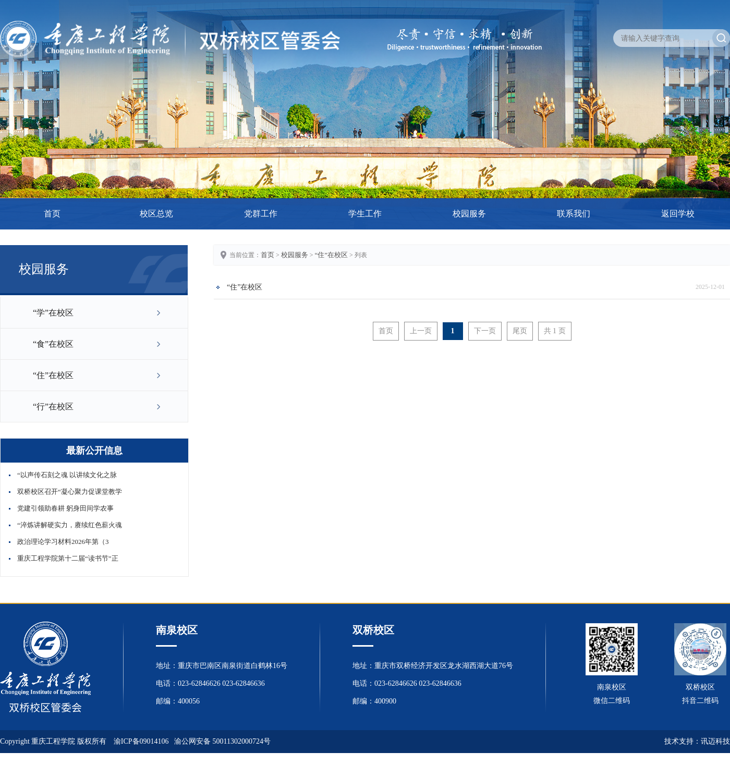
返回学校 (678, 213)
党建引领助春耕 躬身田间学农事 (65, 508)
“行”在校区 (53, 406)
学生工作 (365, 213)
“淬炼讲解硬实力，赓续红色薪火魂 (69, 525)
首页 (52, 213)
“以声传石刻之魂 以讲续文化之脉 (67, 475)
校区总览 (156, 213)
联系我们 (573, 213)
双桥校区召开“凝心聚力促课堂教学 (69, 491)
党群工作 (260, 213)
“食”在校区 (53, 344)
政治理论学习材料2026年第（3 (63, 541)
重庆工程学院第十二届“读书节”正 (67, 558)
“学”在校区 (53, 312)
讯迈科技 (715, 741)
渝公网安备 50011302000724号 (222, 741)
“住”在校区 (53, 375)
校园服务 (469, 213)
